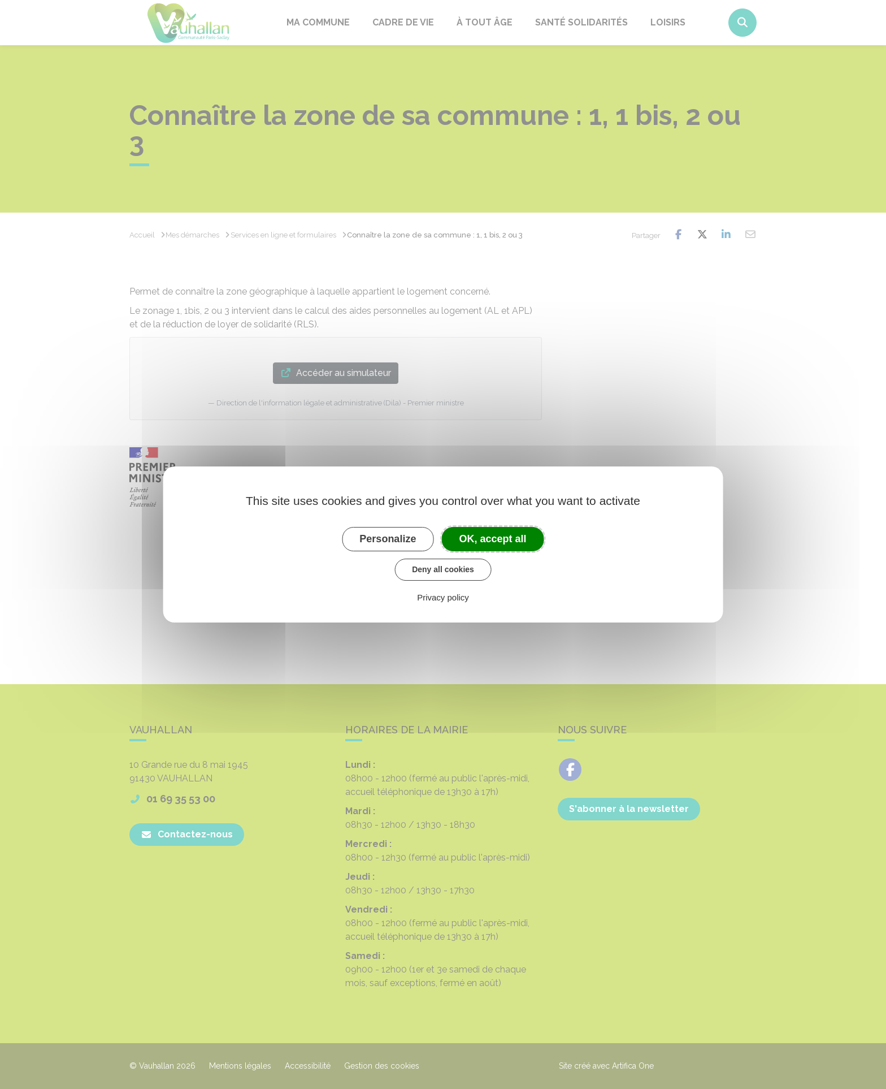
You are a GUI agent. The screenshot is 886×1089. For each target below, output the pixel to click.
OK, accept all (493, 538)
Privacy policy (443, 597)
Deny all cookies (443, 569)
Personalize (387, 538)
